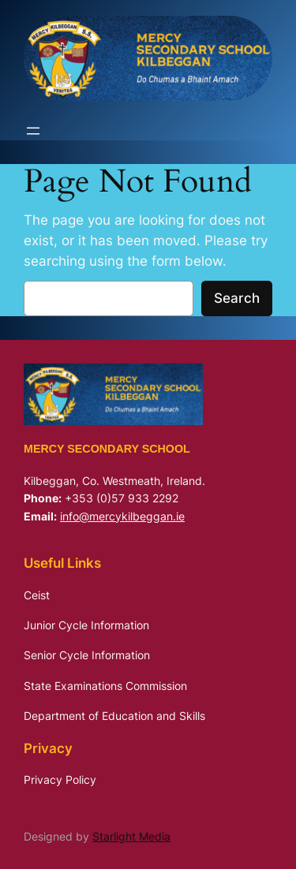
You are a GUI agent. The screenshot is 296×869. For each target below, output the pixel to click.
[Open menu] (33, 130)
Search (237, 298)
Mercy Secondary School (107, 448)
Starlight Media (131, 836)
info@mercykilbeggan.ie (122, 516)
